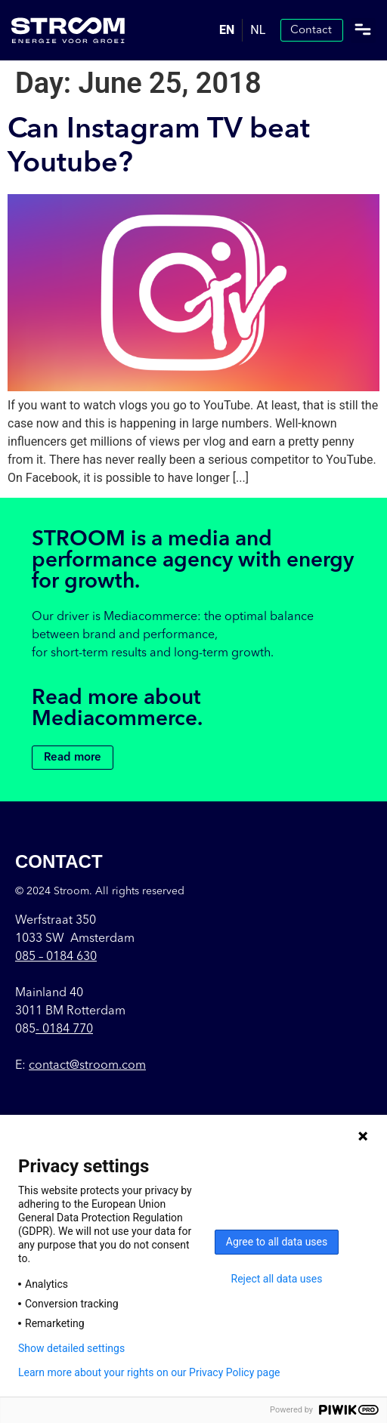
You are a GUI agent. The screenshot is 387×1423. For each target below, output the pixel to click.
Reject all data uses (277, 1279)
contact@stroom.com (87, 1066)
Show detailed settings (71, 1348)
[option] (257, 30)
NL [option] (257, 30)
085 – (56, 957)
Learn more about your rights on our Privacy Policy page (149, 1372)
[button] (363, 30)
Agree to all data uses (277, 1242)
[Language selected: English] (242, 30)
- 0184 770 (64, 1029)
